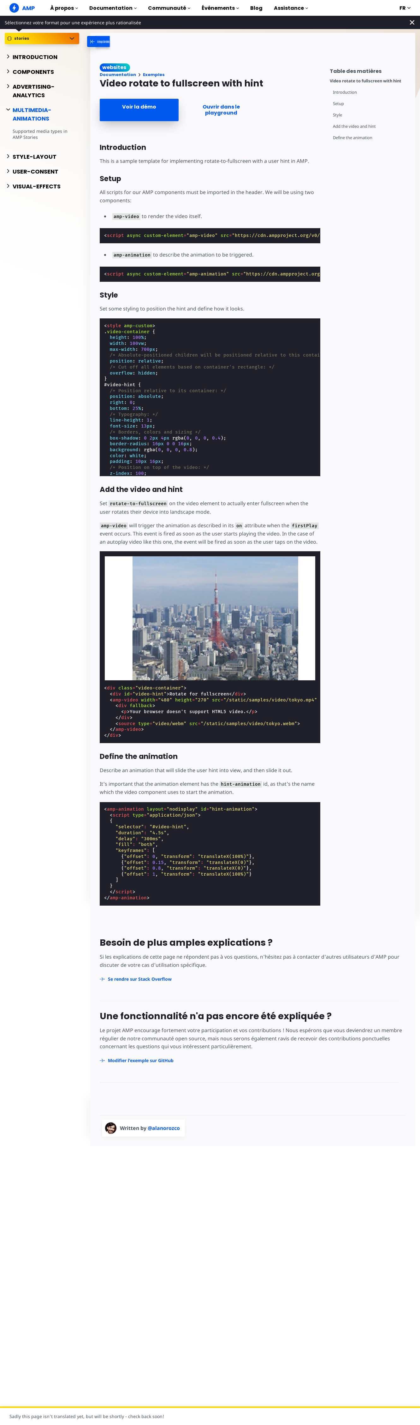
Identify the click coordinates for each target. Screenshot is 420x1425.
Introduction (345, 92)
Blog (256, 8)
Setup (338, 103)
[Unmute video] (215, 618)
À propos (64, 8)
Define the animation (352, 137)
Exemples (154, 75)
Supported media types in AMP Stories (40, 134)
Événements (220, 8)
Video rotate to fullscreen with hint (365, 81)
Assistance (291, 8)
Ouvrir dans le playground (221, 109)
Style (337, 115)
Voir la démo (139, 106)
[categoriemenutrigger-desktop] (131, 41)
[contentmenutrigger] (369, 70)
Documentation (113, 8)
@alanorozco (164, 1128)
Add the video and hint (354, 126)
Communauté (169, 8)
